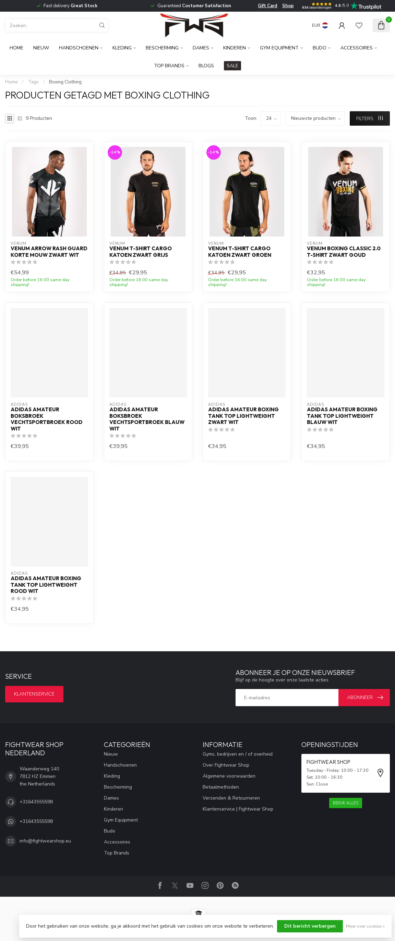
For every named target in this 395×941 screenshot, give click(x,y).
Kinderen (234, 48)
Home (16, 48)
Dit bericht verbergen (310, 926)
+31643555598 (36, 802)
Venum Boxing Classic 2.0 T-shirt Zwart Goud (344, 251)
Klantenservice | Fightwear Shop (238, 809)
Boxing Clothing (65, 82)
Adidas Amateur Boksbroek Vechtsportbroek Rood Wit (47, 419)
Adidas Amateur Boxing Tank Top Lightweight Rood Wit (46, 584)
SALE (232, 65)
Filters (369, 118)
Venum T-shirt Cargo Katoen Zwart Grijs (140, 251)
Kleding (122, 48)
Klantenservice (34, 694)
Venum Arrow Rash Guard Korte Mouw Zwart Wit (49, 251)
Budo (319, 48)
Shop (288, 6)
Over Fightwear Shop (226, 765)
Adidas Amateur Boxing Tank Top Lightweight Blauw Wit (342, 415)
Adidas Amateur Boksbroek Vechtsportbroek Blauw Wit (146, 419)
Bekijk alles (345, 803)
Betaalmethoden (221, 787)
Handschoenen (78, 48)
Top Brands (169, 65)
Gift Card (267, 6)
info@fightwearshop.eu (45, 841)
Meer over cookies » (365, 926)
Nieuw (41, 48)
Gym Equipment (279, 48)
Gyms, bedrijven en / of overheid (238, 754)
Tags (33, 82)
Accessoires (356, 48)
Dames (201, 48)
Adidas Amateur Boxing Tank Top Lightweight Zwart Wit (243, 415)
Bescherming (162, 48)
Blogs (206, 65)
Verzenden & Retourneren (231, 798)
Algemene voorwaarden (229, 776)
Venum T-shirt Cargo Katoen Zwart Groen (239, 251)
